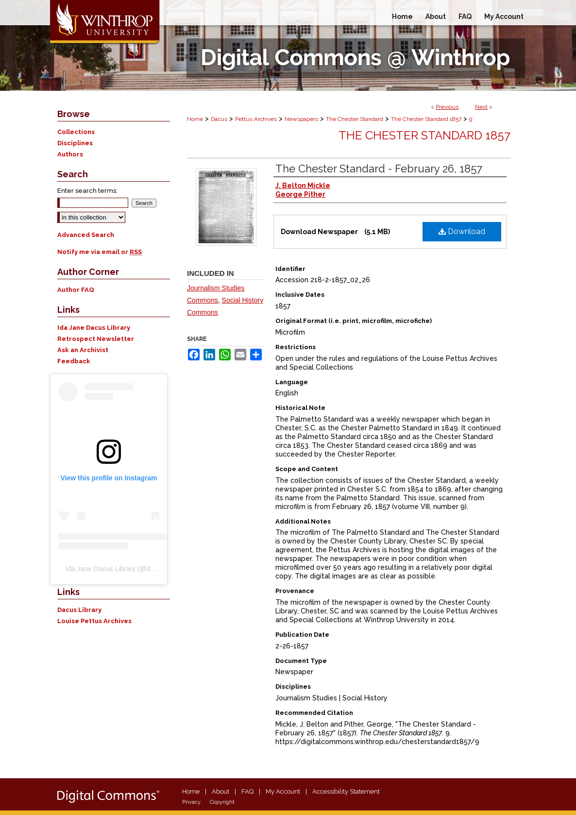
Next (481, 106)
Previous (447, 106)
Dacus (219, 119)
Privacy (191, 802)
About (220, 791)
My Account (283, 791)
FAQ (247, 791)
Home (195, 119)
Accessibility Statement (346, 791)
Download (462, 231)
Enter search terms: (87, 190)
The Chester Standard (354, 119)
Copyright (222, 802)
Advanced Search (85, 234)
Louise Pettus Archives (94, 621)
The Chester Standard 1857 (426, 119)
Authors (70, 154)
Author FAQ (75, 289)
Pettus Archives (256, 119)
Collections (76, 132)
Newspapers (301, 119)
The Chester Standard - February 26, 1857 (378, 168)
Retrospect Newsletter (95, 338)
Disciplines (75, 143)
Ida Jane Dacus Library (93, 327)
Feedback (73, 361)
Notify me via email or (99, 251)
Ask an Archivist (82, 350)
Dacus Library (79, 609)
